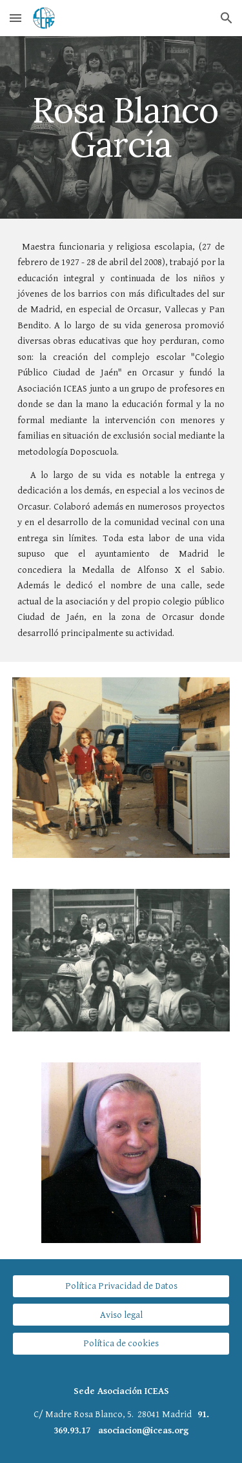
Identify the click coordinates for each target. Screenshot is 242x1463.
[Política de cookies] (121, 1343)
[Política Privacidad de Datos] (121, 1286)
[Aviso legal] (121, 1314)
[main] (121, 127)
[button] (15, 17)
